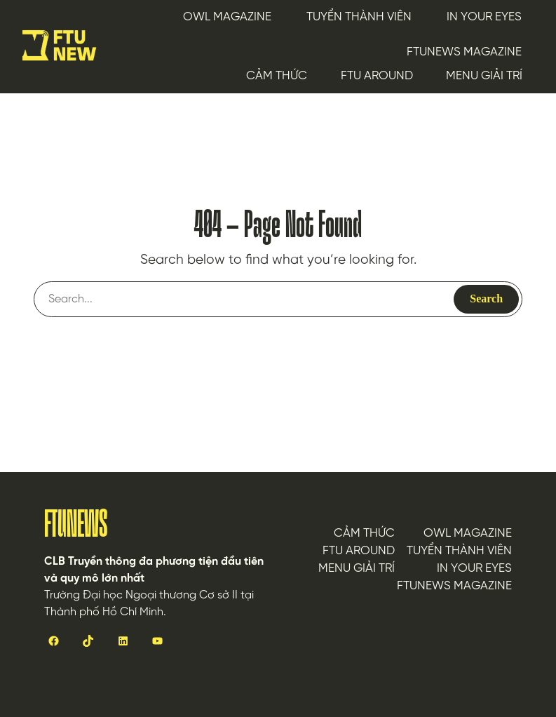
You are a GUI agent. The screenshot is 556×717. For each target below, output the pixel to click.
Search (486, 298)
